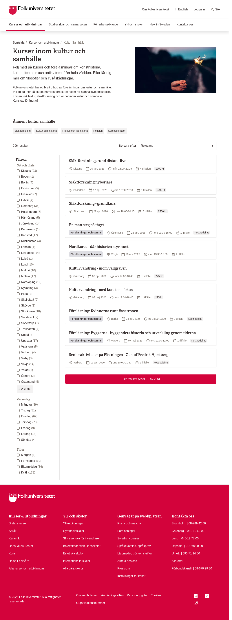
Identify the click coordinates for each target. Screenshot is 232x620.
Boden (27, 176)
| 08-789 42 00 (196, 523)
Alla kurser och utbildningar (26, 568)
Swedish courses (128, 538)
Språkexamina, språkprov (134, 545)
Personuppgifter (137, 595)
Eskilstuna (30, 188)
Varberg (28, 352)
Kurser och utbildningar (27, 24)
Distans (29, 170)
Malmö (28, 270)
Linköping (30, 252)
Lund (27, 264)
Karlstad (29, 235)
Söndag (28, 439)
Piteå (26, 293)
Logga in (199, 9)
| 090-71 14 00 (190, 553)
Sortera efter (127, 145)
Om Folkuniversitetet (155, 9)
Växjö (27, 364)
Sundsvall (29, 317)
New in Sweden (159, 24)
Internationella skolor (76, 561)
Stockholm (31, 311)
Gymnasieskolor (73, 530)
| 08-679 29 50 (202, 568)
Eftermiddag (32, 466)
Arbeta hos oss (127, 561)
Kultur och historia (46, 130)
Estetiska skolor (73, 553)
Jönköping (31, 223)
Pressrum (123, 568)
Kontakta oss (185, 24)
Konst (12, 553)
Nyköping (29, 287)
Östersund (30, 381)
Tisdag (28, 410)
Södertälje (30, 323)
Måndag (29, 404)
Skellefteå (29, 299)
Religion (98, 130)
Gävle (27, 200)
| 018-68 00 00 (193, 545)
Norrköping (31, 282)
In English (181, 9)
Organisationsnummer (90, 602)
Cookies (156, 595)
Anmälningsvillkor (112, 595)
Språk (13, 530)
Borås (27, 182)
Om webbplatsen (87, 595)
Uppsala (29, 340)
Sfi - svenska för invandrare (81, 538)
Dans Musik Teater (21, 545)
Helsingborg (31, 211)
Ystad (27, 370)
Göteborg (30, 205)
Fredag (28, 428)
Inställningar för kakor (131, 576)
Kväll (28, 472)
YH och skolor (134, 24)
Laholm (28, 246)
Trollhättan (30, 329)
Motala (28, 276)
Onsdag (29, 416)
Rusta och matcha (129, 523)
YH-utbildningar (73, 523)
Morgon (28, 454)
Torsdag (29, 422)
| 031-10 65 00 (194, 530)
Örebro (28, 375)
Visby (27, 358)
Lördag (28, 433)
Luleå (27, 258)
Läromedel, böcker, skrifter (134, 553)
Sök (215, 10)
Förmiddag (31, 460)
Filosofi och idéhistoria (75, 130)
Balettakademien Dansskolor (82, 545)
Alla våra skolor (73, 568)
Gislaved (29, 194)
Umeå (27, 334)
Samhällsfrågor (116, 130)
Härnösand (30, 217)
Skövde (28, 305)
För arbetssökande (105, 24)
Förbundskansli (182, 568)
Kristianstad (31, 241)
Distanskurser (18, 523)
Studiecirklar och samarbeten (68, 24)
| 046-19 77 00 (189, 538)
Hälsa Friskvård (19, 561)
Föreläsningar (126, 530)
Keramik (14, 538)
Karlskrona (30, 229)
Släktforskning (22, 130)
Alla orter (177, 561)
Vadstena (29, 346)
